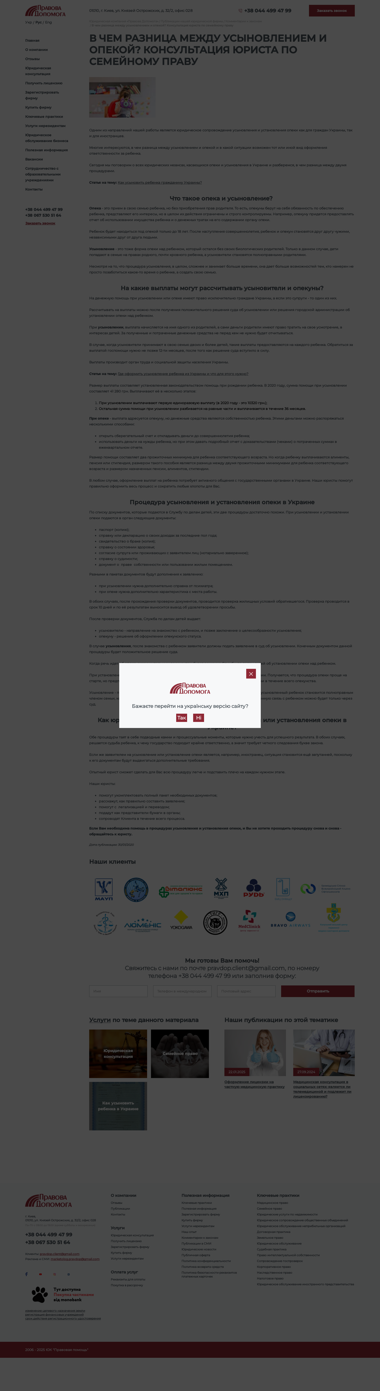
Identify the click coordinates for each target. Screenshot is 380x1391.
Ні (198, 718)
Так (181, 718)
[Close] (251, 674)
